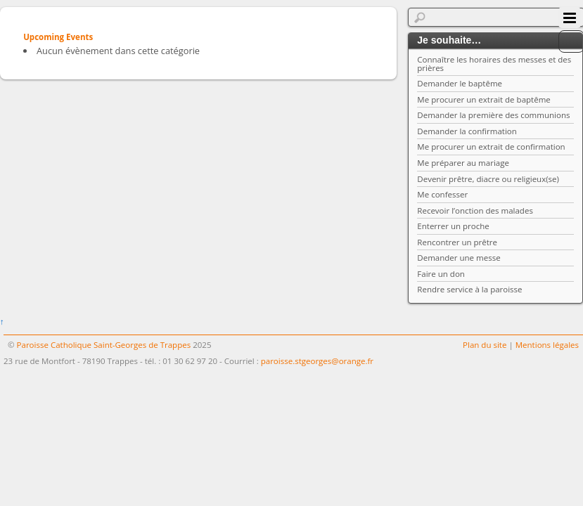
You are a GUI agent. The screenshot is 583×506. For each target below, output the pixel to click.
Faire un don (441, 273)
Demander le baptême (459, 83)
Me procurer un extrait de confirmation (491, 146)
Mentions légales (547, 344)
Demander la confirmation (467, 131)
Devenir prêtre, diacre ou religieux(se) (488, 179)
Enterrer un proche (453, 226)
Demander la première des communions (493, 115)
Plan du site (484, 344)
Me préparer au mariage (463, 162)
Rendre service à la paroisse (469, 289)
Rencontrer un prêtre (457, 242)
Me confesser (442, 194)
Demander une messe (458, 257)
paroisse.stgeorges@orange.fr (317, 361)
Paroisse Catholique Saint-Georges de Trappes (104, 344)
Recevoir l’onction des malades (475, 210)
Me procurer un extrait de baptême (483, 99)
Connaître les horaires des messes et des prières (494, 63)
